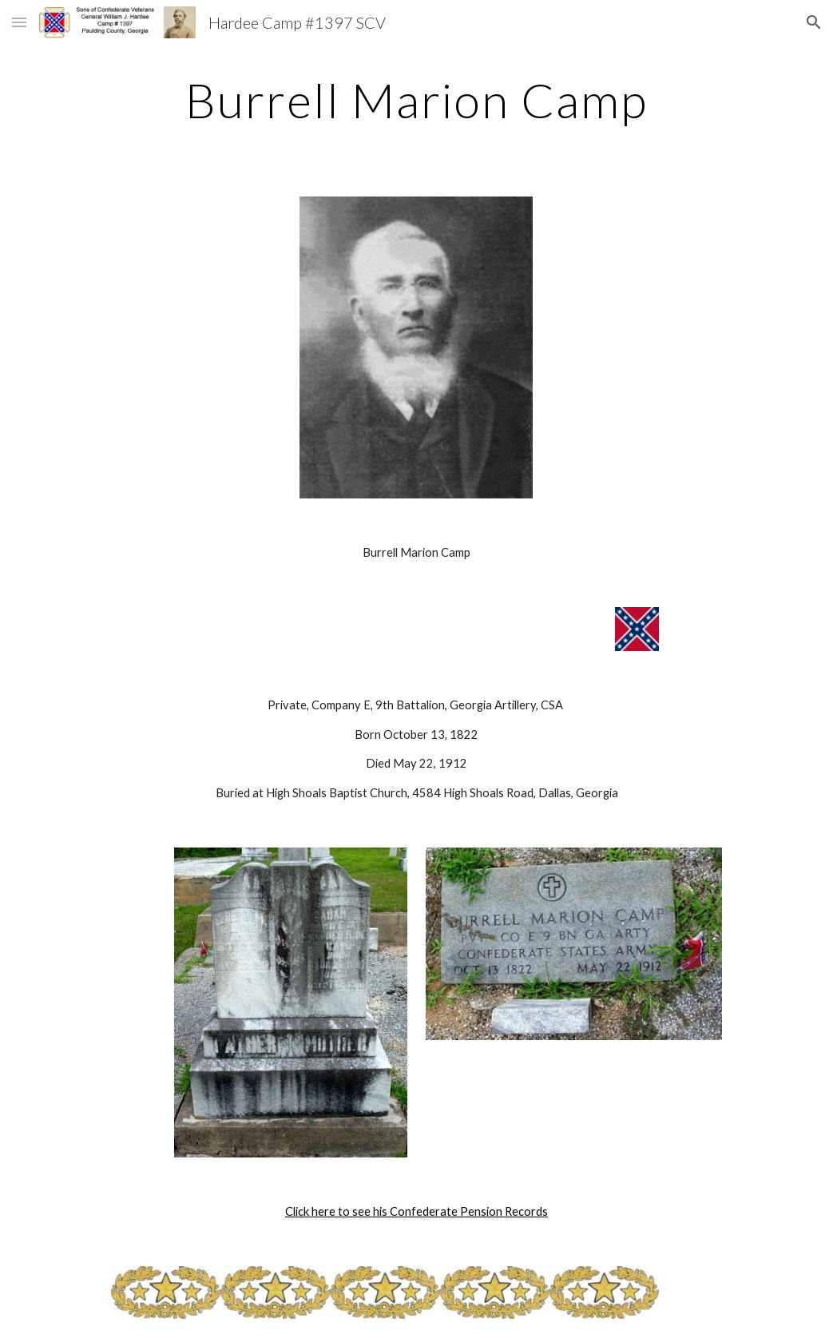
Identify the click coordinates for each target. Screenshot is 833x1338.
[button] (19, 22)
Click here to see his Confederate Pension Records (416, 1211)
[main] (417, 100)
